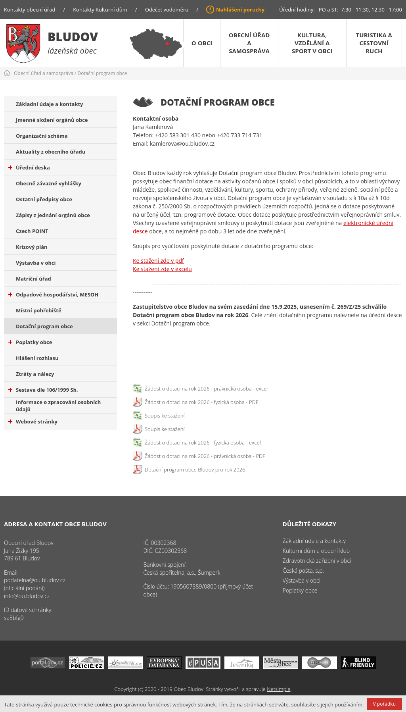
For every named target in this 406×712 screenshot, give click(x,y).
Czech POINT (32, 231)
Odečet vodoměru (167, 9)
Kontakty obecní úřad (29, 9)
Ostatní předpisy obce (44, 199)
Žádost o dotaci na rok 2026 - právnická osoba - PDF (205, 456)
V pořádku (384, 703)
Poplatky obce (30, 342)
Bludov (73, 37)
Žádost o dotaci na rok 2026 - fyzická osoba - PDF (201, 402)
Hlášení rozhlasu (37, 358)
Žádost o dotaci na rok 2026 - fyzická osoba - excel (203, 442)
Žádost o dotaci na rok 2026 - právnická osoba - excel (206, 388)
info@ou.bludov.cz (27, 596)
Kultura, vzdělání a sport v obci (312, 43)
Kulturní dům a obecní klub (316, 550)
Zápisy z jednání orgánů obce (53, 215)
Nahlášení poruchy (240, 9)
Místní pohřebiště (38, 310)
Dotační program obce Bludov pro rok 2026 (195, 469)
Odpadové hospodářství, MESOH (53, 294)
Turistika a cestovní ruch (374, 43)
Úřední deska (29, 167)
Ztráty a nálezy (35, 373)
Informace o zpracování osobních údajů (58, 405)
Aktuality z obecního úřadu (50, 151)
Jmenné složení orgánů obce (52, 119)
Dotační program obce (102, 73)
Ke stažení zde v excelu (162, 269)
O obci (202, 43)
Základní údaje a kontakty (49, 104)
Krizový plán (32, 246)
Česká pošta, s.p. (303, 570)
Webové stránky (32, 421)
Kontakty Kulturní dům (100, 9)
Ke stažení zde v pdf (158, 260)
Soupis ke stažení (164, 415)
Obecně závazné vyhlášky (48, 183)
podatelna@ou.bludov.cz (34, 580)
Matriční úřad (33, 278)
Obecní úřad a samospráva (249, 43)
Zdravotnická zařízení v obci (317, 560)
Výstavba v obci (36, 262)
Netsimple (278, 689)
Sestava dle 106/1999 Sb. (43, 389)
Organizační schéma (42, 135)
